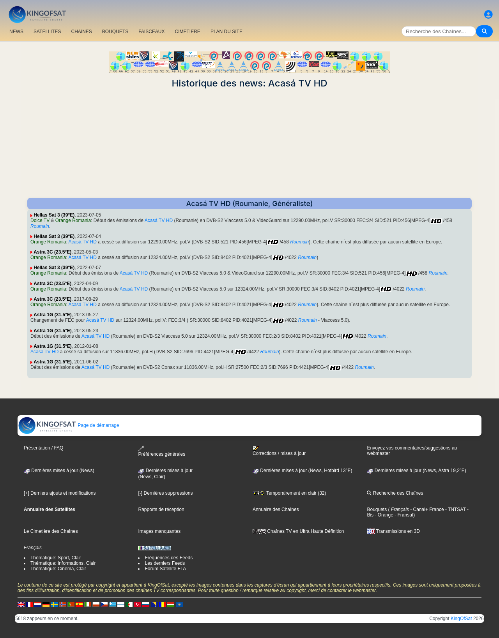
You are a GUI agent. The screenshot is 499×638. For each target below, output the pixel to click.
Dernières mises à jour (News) (59, 470)
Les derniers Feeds (165, 563)
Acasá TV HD (159, 220)
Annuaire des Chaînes (276, 509)
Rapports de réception (161, 509)
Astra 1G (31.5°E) (53, 314)
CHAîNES (81, 31)
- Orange (383, 515)
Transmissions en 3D (393, 531)
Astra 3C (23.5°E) (52, 252)
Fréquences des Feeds (169, 557)
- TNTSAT (455, 509)
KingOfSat (461, 618)
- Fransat (403, 515)
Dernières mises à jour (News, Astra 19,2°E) (416, 470)
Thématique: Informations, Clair (63, 563)
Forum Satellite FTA (165, 568)
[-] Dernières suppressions (165, 493)
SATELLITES (47, 31)
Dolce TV (40, 220)
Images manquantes (159, 531)
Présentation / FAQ (43, 448)
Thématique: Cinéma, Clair (58, 568)
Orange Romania (73, 220)
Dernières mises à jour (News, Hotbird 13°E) (302, 470)
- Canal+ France (426, 509)
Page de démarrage (68, 425)
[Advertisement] (249, 143)
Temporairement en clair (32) (289, 493)
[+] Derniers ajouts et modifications (60, 493)
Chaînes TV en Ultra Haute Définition (298, 531)
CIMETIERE (187, 31)
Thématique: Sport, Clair (55, 557)
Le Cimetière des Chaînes (51, 531)
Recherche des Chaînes (395, 493)
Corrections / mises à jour (279, 451)
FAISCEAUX (151, 31)
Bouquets (377, 509)
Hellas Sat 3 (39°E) (54, 215)
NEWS (16, 31)
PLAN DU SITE (226, 31)
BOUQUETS (115, 31)
